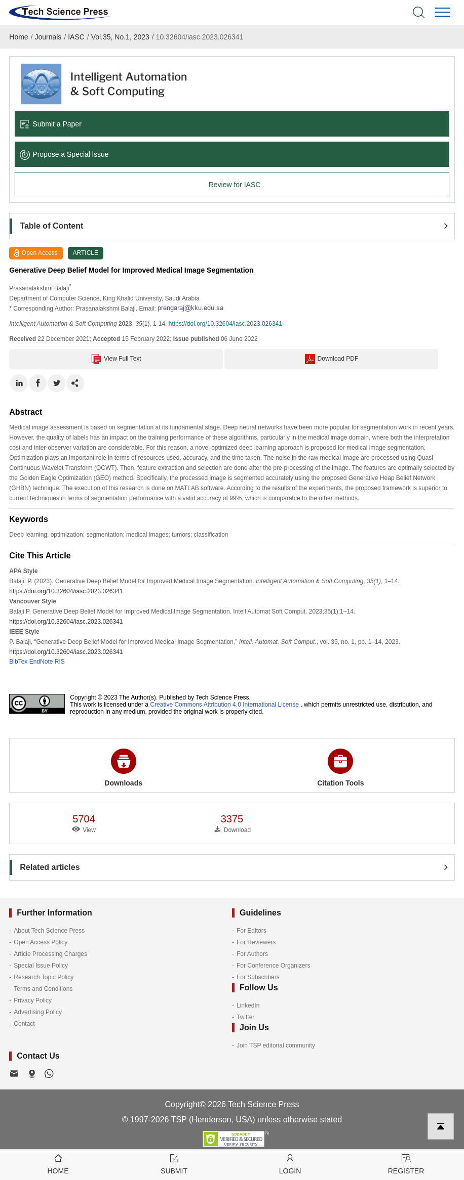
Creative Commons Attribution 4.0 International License (224, 704)
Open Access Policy (40, 942)
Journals (47, 37)
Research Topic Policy (43, 977)
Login (290, 1163)
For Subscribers (258, 977)
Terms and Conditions (43, 988)
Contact (24, 1023)
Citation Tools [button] (340, 768)
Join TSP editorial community (276, 1045)
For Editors (251, 930)
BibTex (18, 661)
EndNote (41, 661)
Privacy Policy (33, 1000)
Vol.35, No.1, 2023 (120, 37)
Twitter (245, 1017)
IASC (76, 37)
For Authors (252, 953)
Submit (174, 1163)
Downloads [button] (123, 768)
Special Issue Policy (41, 965)
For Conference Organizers (273, 965)
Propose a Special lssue (64, 154)
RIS (60, 661)
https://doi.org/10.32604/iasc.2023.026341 (225, 323)
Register (406, 1163)
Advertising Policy (38, 1012)
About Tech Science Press (49, 930)
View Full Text (116, 359)
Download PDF (332, 359)
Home (18, 37)
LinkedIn (248, 1005)
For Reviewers (256, 942)
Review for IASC (235, 185)
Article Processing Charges (50, 953)
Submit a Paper (51, 124)
